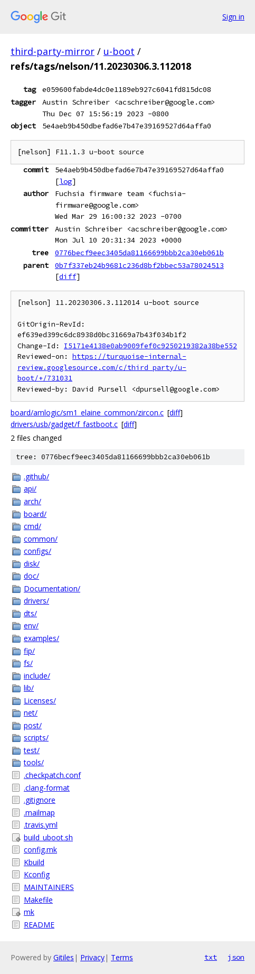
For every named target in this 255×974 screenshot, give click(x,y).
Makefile (38, 900)
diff (67, 276)
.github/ (36, 476)
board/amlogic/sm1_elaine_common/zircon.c (87, 412)
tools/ (34, 762)
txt (210, 957)
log (65, 181)
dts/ (30, 613)
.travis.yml (41, 825)
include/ (37, 676)
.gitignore (39, 800)
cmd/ (32, 526)
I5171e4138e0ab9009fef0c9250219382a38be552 (150, 345)
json (236, 957)
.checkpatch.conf (52, 775)
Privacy (92, 957)
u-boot (119, 51)
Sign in (233, 17)
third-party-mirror (53, 51)
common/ (41, 539)
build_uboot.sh (48, 837)
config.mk (40, 850)
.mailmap (39, 813)
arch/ (32, 501)
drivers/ (36, 601)
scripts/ (36, 737)
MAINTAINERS (49, 887)
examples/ (41, 638)
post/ (33, 725)
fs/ (28, 663)
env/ (31, 625)
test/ (32, 750)
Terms (122, 957)
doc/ (31, 576)
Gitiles (63, 957)
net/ (30, 713)
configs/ (37, 551)
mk (29, 912)
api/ (30, 489)
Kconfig (37, 874)
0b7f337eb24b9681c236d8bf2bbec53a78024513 (139, 265)
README (39, 925)
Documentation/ (52, 588)
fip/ (29, 651)
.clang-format (47, 788)
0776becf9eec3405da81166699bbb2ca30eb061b (139, 252)
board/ (35, 514)
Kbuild (34, 862)
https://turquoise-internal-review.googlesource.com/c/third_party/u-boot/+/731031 (101, 367)
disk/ (32, 564)
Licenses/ (40, 700)
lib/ (29, 688)
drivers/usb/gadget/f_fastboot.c (64, 424)
